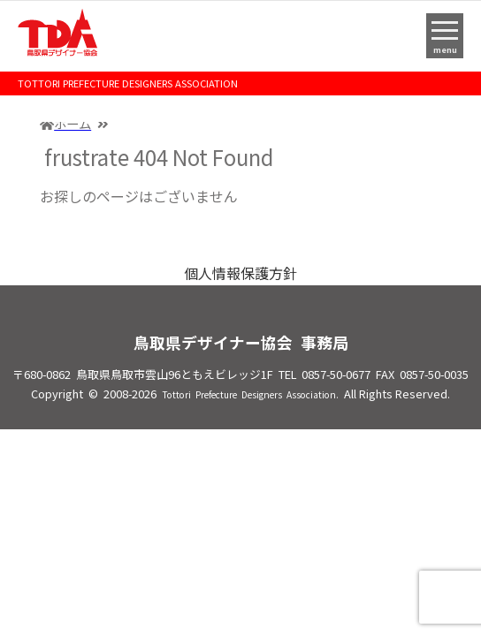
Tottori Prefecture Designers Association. (250, 394)
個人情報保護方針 (240, 273)
